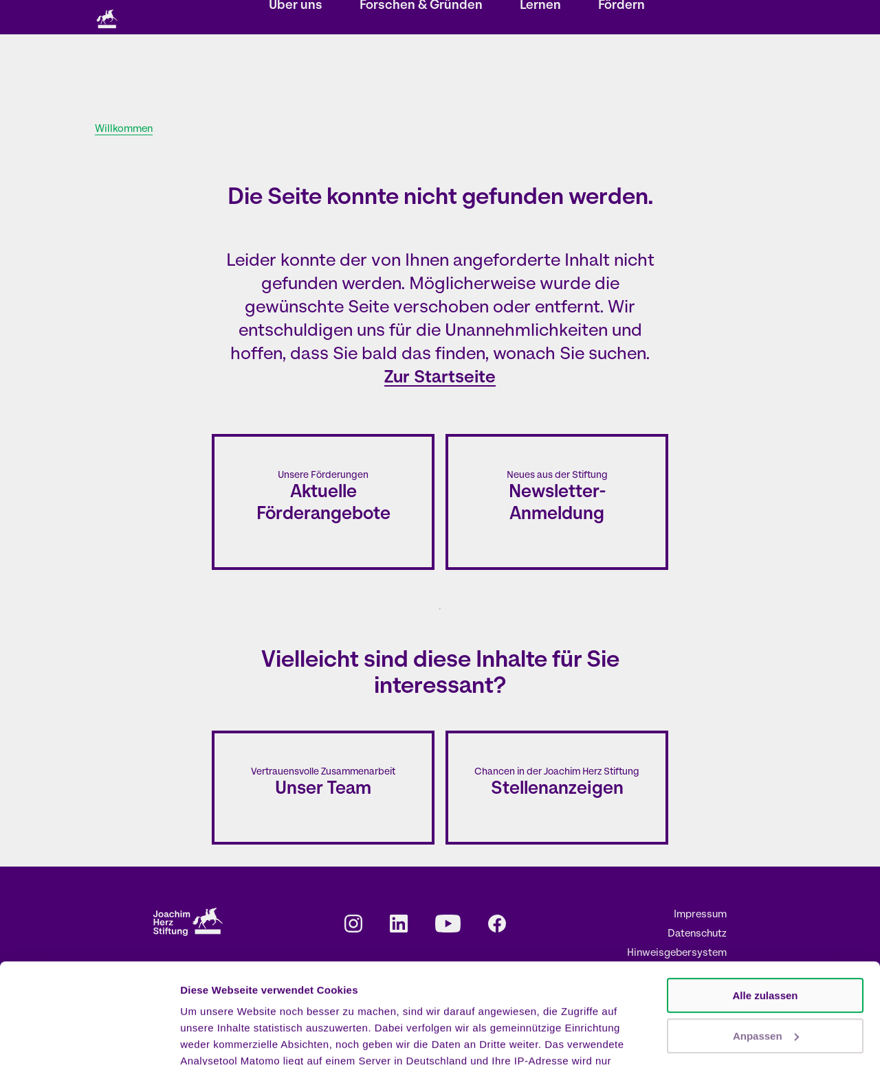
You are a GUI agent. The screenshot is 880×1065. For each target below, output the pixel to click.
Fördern (621, 72)
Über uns (295, 72)
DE (612, 18)
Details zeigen (215, 1038)
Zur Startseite (440, 378)
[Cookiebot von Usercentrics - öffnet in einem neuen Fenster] (89, 1038)
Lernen (540, 72)
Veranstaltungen (346, 18)
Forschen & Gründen (421, 72)
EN (631, 18)
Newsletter (418, 18)
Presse (573, 18)
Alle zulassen (765, 902)
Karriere (524, 18)
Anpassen (766, 942)
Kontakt (474, 18)
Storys (281, 18)
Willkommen (124, 129)
